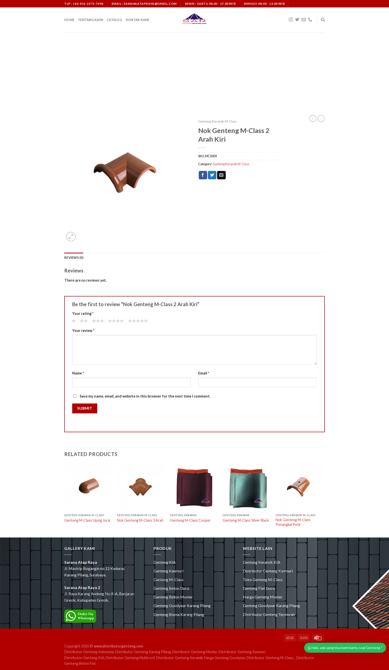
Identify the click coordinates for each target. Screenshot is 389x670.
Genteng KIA (165, 562)
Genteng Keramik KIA (261, 562)
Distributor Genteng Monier (194, 652)
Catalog (114, 20)
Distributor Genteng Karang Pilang (143, 652)
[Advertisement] (194, 69)
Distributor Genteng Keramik (179, 658)
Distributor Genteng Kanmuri (268, 570)
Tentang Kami (90, 20)
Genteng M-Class (169, 579)
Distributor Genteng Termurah (269, 614)
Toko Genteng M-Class (263, 579)
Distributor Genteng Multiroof (130, 658)
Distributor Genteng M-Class (270, 658)
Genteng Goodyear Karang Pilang (182, 605)
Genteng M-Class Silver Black (246, 520)
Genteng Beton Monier (173, 596)
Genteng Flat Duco (259, 588)
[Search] (323, 20)
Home (69, 20)
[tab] (73, 258)
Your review (83, 330)
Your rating (83, 313)
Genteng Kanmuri (168, 570)
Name (78, 373)
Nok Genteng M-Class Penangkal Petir (293, 522)
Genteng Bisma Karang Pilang (179, 614)
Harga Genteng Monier (263, 596)
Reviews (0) (73, 258)
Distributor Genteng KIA (84, 658)
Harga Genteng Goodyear (224, 658)
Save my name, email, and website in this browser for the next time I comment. (145, 396)
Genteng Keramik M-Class (217, 121)
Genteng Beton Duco (171, 588)
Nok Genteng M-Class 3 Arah (140, 520)
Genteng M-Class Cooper (190, 520)
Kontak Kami (137, 20)
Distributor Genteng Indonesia (89, 652)
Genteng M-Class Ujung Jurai (87, 520)
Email (203, 373)
